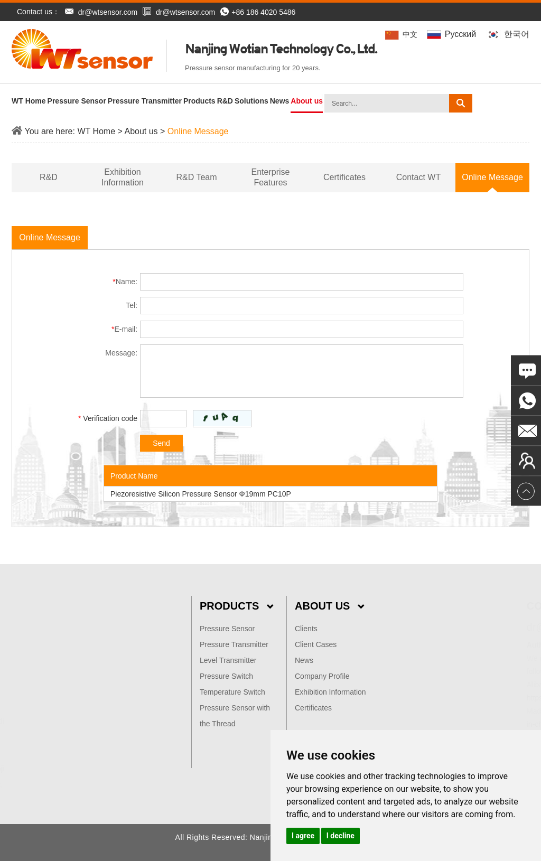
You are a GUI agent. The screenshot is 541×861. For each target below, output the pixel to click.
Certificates (344, 177)
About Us (329, 606)
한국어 (508, 34)
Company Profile (322, 676)
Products (199, 101)
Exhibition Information (122, 177)
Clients (306, 628)
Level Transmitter (228, 660)
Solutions (251, 101)
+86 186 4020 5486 (257, 12)
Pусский (452, 34)
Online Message (198, 131)
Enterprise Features (270, 177)
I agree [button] (303, 835)
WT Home (29, 101)
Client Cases (316, 644)
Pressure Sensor (77, 101)
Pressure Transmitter (145, 101)
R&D (225, 101)
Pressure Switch (226, 676)
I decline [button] (341, 835)
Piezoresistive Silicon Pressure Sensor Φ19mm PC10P (200, 494)
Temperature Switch (232, 692)
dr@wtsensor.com (107, 12)
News (280, 101)
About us (307, 101)
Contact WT (418, 177)
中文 (402, 35)
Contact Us (493, 606)
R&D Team (196, 177)
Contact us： (38, 11)
